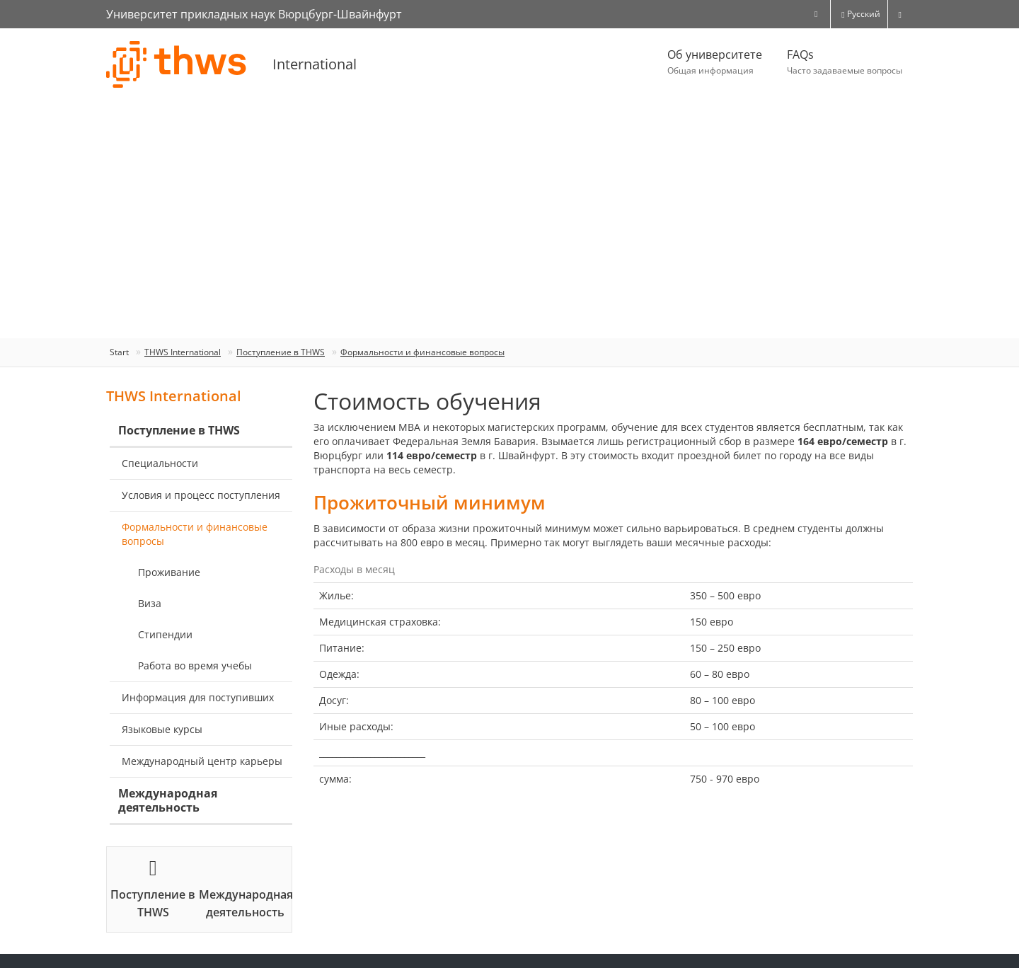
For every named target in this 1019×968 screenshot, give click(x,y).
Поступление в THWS (280, 352)
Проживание (169, 572)
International (314, 64)
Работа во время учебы (195, 665)
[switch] (900, 14)
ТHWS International (182, 352)
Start (119, 352)
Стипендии (165, 634)
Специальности (160, 463)
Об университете (714, 62)
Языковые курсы (162, 729)
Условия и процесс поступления (201, 495)
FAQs (844, 62)
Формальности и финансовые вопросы (422, 352)
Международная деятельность (167, 800)
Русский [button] (860, 14)
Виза (149, 603)
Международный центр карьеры (202, 761)
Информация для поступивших (198, 697)
